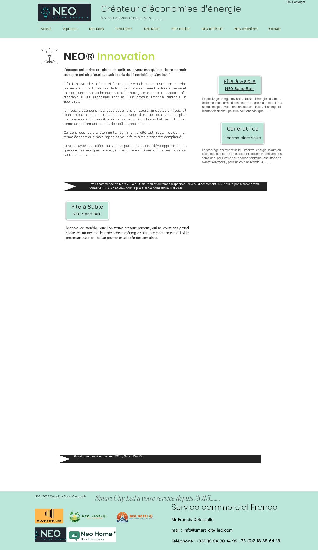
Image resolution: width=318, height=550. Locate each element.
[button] (246, 28)
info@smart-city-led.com (208, 530)
